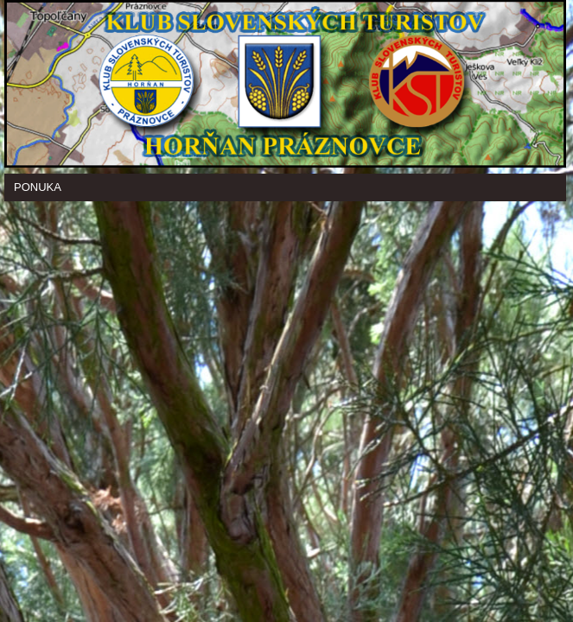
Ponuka (37, 187)
